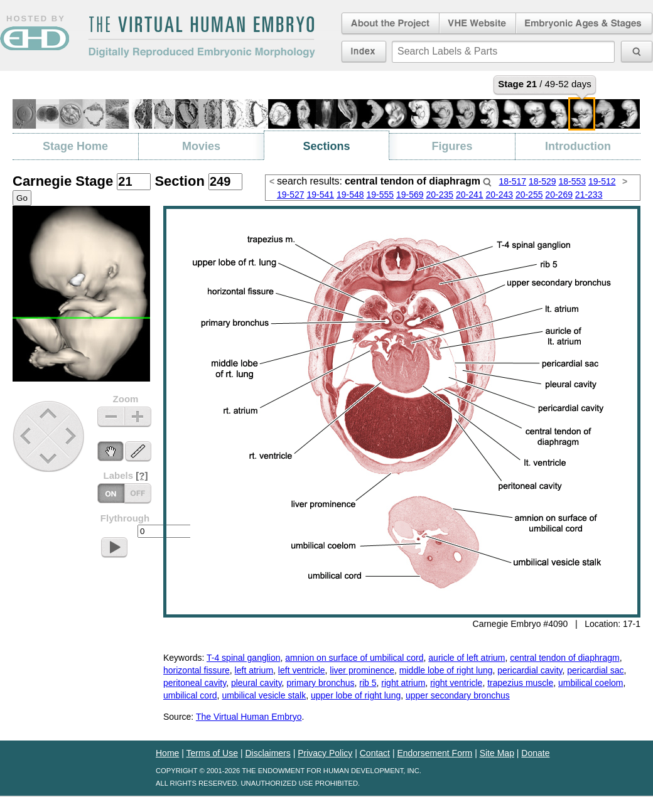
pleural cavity (256, 683)
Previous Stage (26, 436)
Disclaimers (267, 753)
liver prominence (362, 670)
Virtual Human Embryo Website (477, 24)
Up (49, 414)
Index (364, 51)
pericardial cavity (529, 670)
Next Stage (74, 436)
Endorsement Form (434, 753)
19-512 (602, 181)
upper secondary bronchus (458, 695)
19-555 (380, 195)
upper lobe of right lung (356, 695)
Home (167, 753)
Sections (326, 146)
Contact (375, 753)
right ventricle (456, 683)
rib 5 (367, 683)
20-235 (439, 195)
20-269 (559, 195)
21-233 (589, 195)
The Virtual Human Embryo (249, 717)
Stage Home (75, 146)
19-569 (410, 195)
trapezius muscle (520, 683)
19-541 (320, 195)
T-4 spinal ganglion (244, 658)
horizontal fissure (196, 670)
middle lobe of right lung (446, 670)
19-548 (350, 195)
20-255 (529, 195)
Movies (201, 146)
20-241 (469, 195)
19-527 (291, 195)
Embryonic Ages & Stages (584, 24)
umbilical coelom (590, 683)
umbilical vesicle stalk (264, 695)
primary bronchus (320, 683)
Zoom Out (110, 417)
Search (487, 182)
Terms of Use (212, 753)
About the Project (389, 24)
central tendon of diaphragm (564, 658)
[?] (142, 475)
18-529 (542, 181)
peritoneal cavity (194, 683)
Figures (451, 146)
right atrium (403, 683)
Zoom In (137, 417)
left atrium (254, 670)
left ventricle (301, 670)
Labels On (137, 493)
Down (49, 458)
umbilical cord (190, 695)
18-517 (513, 181)
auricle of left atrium (466, 658)
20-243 (499, 195)
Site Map (497, 753)
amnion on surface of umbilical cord (354, 658)
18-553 (572, 181)
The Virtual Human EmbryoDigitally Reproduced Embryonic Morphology (201, 37)
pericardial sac (595, 670)
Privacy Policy (325, 753)
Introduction (578, 146)
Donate (535, 753)
